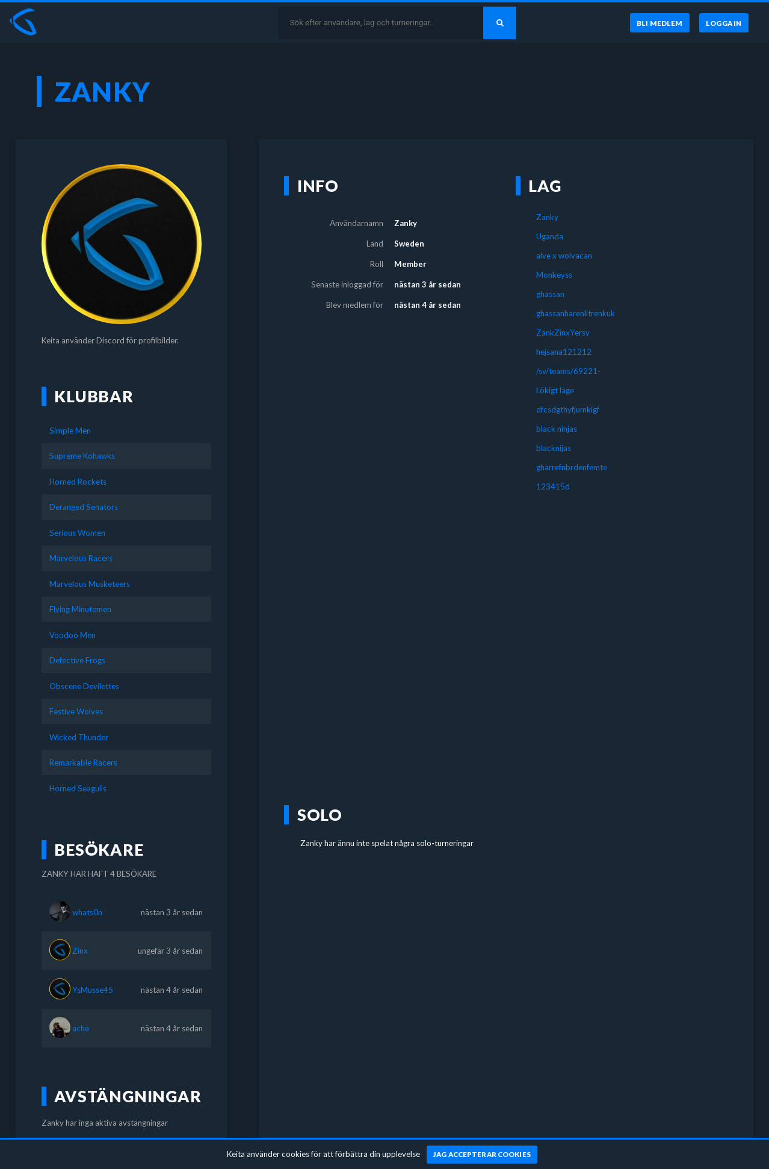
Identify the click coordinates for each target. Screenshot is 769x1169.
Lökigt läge (555, 390)
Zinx (80, 951)
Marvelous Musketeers (89, 584)
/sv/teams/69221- (568, 371)
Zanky (547, 217)
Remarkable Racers (83, 762)
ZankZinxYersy (563, 332)
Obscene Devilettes (84, 686)
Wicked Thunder (78, 737)
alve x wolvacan (564, 255)
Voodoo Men (72, 635)
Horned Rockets (78, 481)
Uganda (549, 236)
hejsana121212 (563, 352)
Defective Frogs (77, 660)
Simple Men (70, 430)
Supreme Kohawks (82, 456)
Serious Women (77, 533)
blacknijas (553, 448)
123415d (553, 486)
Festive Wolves (76, 711)
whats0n (87, 912)
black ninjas (556, 429)
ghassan (550, 294)
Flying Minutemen (80, 609)
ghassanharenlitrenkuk (575, 313)
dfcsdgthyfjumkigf (567, 409)
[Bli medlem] (659, 22)
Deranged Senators (83, 507)
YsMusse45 (92, 990)
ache (80, 1028)
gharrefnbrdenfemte (571, 467)
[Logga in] (724, 22)
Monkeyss (554, 275)
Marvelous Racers (81, 558)
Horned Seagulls (78, 788)
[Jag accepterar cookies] (482, 1155)
